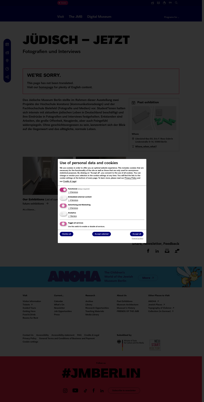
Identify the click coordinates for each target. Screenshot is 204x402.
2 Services (73, 192)
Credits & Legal (69, 181)
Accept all (136, 234)
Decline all (66, 234)
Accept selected (101, 234)
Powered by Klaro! (137, 238)
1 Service (72, 216)
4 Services (73, 200)
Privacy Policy (131, 178)
